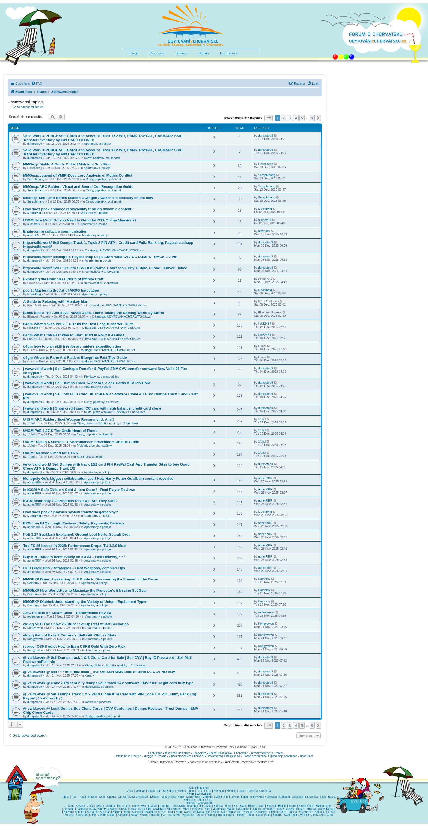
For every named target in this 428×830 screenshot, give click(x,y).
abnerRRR (34, 482)
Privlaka (248, 811)
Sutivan (68, 811)
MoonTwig (34, 212)
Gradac (152, 805)
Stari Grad (326, 814)
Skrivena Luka (201, 811)
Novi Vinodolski (138, 796)
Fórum (133, 53)
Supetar (79, 811)
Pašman (81, 808)
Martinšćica (193, 796)
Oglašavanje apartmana (282, 756)
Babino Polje (323, 805)
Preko (273, 811)
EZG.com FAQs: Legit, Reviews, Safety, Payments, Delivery (73, 523)
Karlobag (284, 796)
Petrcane (68, 808)
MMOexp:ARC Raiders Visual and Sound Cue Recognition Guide (78, 187)
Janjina (110, 805)
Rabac (190, 790)
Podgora (319, 811)
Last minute (228, 53)
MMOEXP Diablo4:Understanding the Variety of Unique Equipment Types (85, 602)
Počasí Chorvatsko (220, 753)
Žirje (93, 814)
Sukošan (105, 811)
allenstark (33, 224)
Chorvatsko (155, 753)
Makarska (243, 808)
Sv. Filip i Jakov (308, 814)
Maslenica (218, 808)
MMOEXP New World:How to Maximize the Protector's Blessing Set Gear (85, 590)
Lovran (234, 796)
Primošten (261, 811)
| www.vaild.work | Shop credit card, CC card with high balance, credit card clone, (92, 408)
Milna (186, 808)
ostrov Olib (144, 808)
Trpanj (221, 814)
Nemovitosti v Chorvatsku (102, 271)
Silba (216, 811)
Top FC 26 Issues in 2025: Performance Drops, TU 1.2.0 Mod (74, 546)
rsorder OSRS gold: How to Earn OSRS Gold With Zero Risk (74, 646)
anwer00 (33, 235)
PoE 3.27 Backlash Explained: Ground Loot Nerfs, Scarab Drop (77, 534)
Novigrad (219, 790)
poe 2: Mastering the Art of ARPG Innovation (61, 290)
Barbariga (265, 790)
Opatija (111, 796)
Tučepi (241, 814)
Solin (179, 811)
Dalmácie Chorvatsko (199, 802)
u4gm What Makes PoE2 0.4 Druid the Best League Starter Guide (78, 324)
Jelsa (90, 805)
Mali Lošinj (221, 796)
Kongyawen (35, 627)
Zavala (102, 814)
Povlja (282, 811)
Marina (231, 808)
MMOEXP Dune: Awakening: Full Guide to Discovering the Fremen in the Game (90, 579)
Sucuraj (117, 811)
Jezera (100, 805)
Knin (71, 805)
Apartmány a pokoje (97, 143)
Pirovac (330, 811)
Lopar (244, 796)
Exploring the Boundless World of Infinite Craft (63, 279)
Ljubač (256, 808)
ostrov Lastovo (285, 808)
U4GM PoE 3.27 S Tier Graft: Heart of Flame (60, 431)
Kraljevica (271, 796)
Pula (199, 790)
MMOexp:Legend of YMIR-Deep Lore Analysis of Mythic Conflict (77, 175)
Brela (228, 805)
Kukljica (311, 808)
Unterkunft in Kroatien (128, 756)
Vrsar (130, 790)
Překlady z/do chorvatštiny (101, 376)
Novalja (154, 796)
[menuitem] (36, 83)
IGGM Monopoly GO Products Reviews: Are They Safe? (70, 501)
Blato (243, 805)
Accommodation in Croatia (267, 753)
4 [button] (296, 117)
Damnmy (33, 583)
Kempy (89, 675)
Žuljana (69, 814)
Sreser (162, 811)
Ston (127, 811)
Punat (82, 796)
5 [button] (302, 117)
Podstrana (305, 811)
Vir (164, 814)
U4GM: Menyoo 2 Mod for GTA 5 (50, 453)
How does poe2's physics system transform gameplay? (70, 512)
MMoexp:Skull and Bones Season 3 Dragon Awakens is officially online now (88, 198)
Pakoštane (110, 808)
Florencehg (34, 168)
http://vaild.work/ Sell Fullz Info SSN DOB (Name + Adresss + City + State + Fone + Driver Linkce (105, 268)
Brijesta (218, 805)
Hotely (204, 53)
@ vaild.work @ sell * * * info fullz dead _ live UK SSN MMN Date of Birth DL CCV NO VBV (99, 672)
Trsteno (211, 814)
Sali (223, 811)
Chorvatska (200, 753)
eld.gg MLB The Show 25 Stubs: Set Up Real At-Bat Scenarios (76, 624)
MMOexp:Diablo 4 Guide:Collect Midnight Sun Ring (67, 164)
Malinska (207, 796)
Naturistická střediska (99, 686)
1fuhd (31, 423)
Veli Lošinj (190, 799)
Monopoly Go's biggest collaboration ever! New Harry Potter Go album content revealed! (99, 478)
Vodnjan (140, 790)
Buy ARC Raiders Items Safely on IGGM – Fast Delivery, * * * (74, 557)
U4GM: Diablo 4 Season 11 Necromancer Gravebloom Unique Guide (81, 442)
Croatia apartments (254, 756)
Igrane (126, 805)
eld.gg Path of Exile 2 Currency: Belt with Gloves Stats (69, 635)
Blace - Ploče (256, 805)
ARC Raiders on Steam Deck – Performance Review (67, 613)
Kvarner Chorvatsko (199, 793)
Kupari (300, 808)
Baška (332, 796)
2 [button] (283, 117)
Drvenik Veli (194, 805)
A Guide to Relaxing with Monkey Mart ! (57, 302)
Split (170, 811)
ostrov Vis (174, 814)
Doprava (181, 53)
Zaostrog (123, 814)
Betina (292, 805)
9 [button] (312, 117)
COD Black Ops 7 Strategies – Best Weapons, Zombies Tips (74, 568)
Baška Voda (306, 805)
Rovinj (180, 790)
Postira (292, 811)
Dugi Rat (165, 805)
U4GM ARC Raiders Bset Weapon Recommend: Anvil (68, 419)
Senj (209, 799)
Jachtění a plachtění (98, 702)
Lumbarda (268, 808)
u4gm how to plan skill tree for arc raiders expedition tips (72, 346)
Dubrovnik (179, 805)
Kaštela (80, 805)
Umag (151, 790)
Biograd (271, 805)
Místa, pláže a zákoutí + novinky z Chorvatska (114, 412)
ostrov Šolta (263, 814)
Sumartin (92, 811)
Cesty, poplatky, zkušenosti (102, 157)
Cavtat (208, 805)
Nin (169, 808)
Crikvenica (311, 796)
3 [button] (290, 117)
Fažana (252, 790)
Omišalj (122, 796)
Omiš (132, 808)
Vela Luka (188, 814)
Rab (74, 796)
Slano (187, 811)
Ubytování (156, 53)
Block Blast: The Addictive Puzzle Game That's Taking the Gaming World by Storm (93, 313)
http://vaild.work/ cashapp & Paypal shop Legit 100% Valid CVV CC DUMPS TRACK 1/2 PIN (100, 257)
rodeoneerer (35, 616)
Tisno (250, 814)
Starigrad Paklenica (144, 811)
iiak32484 (33, 327)
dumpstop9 (34, 143)
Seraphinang (35, 179)
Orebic (123, 808)
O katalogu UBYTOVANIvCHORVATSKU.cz (114, 250)
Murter (177, 808)
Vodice (144, 814)
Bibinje (282, 805)
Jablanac (297, 796)
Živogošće (82, 814)
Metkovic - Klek (201, 808)
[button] (268, 118)
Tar (159, 790)
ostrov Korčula (326, 808)
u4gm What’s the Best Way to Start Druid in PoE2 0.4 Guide (73, 335)
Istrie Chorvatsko (198, 787)
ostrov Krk (256, 796)
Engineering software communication (55, 231)
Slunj (201, 799)
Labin (242, 790)
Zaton (111, 814)
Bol (235, 805)
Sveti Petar (290, 814)
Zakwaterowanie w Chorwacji (186, 756)
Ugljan (200, 814)
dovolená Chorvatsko (177, 753)
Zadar (134, 814)
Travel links (306, 756)
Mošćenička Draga (173, 796)
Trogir (231, 814)
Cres (323, 796)
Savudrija (168, 790)
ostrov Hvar (139, 805)
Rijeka (65, 796)
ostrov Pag (95, 808)
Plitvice (92, 796)
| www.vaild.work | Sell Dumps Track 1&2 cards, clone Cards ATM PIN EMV (86, 383)
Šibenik (277, 814)
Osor (102, 796)
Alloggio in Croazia (155, 756)
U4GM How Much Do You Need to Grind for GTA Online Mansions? (80, 220)
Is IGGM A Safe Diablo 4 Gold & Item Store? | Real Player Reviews (79, 490)
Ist (118, 805)
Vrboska (155, 814)
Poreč (207, 790)
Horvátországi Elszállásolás (223, 756)
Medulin (231, 790)
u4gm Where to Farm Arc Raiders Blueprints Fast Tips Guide (75, 357)
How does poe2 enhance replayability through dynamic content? (78, 209)
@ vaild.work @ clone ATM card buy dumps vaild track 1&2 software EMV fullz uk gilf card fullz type (108, 683)
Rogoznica (234, 811)
